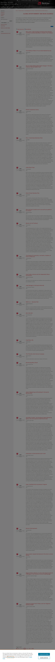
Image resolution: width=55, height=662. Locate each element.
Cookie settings (10, 657)
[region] (27, 656)
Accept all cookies (44, 654)
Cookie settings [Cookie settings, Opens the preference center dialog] (44, 657)
